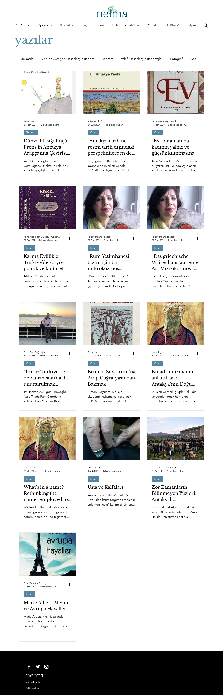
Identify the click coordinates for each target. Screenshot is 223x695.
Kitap (93, 132)
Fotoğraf (176, 59)
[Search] (205, 25)
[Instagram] (46, 666)
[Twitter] (37, 666)
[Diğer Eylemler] (71, 122)
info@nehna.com (38, 682)
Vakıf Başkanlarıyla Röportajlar (141, 59)
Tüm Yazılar (26, 59)
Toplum (30, 132)
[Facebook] (29, 666)
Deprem (107, 59)
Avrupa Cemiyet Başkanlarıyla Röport (68, 59)
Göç (193, 59)
